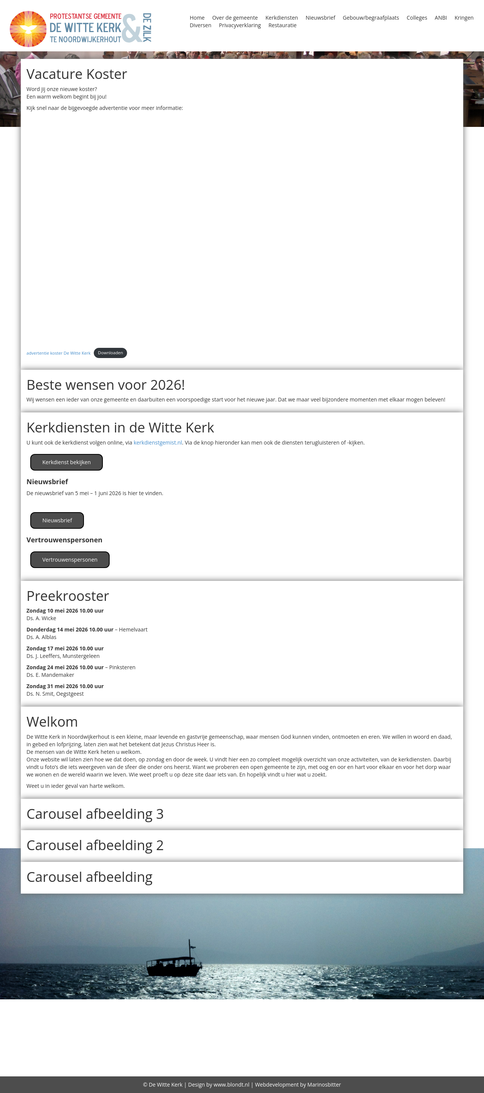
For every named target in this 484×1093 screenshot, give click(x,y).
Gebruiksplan (296, 1064)
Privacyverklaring (240, 25)
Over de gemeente (235, 17)
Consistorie (464, 1003)
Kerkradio (277, 1023)
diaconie (193, 1063)
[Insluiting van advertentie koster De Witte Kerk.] (242, 229)
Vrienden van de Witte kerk (287, 1042)
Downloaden (110, 352)
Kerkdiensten (281, 17)
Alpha (52, 1003)
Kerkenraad (239, 1023)
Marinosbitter (324, 1084)
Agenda (28, 1003)
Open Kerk (195, 1032)
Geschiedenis (335, 1013)
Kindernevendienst (390, 1023)
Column (430, 1003)
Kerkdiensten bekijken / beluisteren (156, 1023)
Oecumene (156, 1032)
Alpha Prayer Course (98, 1003)
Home (197, 17)
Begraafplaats (176, 1003)
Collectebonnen (360, 1003)
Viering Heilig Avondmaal (179, 1042)
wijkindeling (356, 1042)
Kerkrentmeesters (326, 1023)
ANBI (441, 17)
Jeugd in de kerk (451, 1013)
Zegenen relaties (443, 1042)
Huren (391, 1013)
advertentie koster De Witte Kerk (58, 352)
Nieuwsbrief (320, 17)
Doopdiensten (135, 1013)
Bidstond (293, 1003)
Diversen (200, 25)
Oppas (224, 1032)
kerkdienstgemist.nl (157, 442)
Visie (231, 1042)
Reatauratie (48, 1042)
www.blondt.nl (232, 1084)
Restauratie (282, 25)
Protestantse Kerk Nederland (427, 1032)
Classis (320, 1003)
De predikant (295, 1054)
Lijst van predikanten (58, 1032)
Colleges (417, 17)
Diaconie (63, 1013)
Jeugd (412, 1013)
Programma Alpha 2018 (337, 1032)
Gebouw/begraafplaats (371, 17)
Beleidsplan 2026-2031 (239, 1003)
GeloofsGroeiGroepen (275, 1013)
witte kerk (395, 1042)
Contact (34, 1013)
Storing (123, 1042)
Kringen (464, 17)
